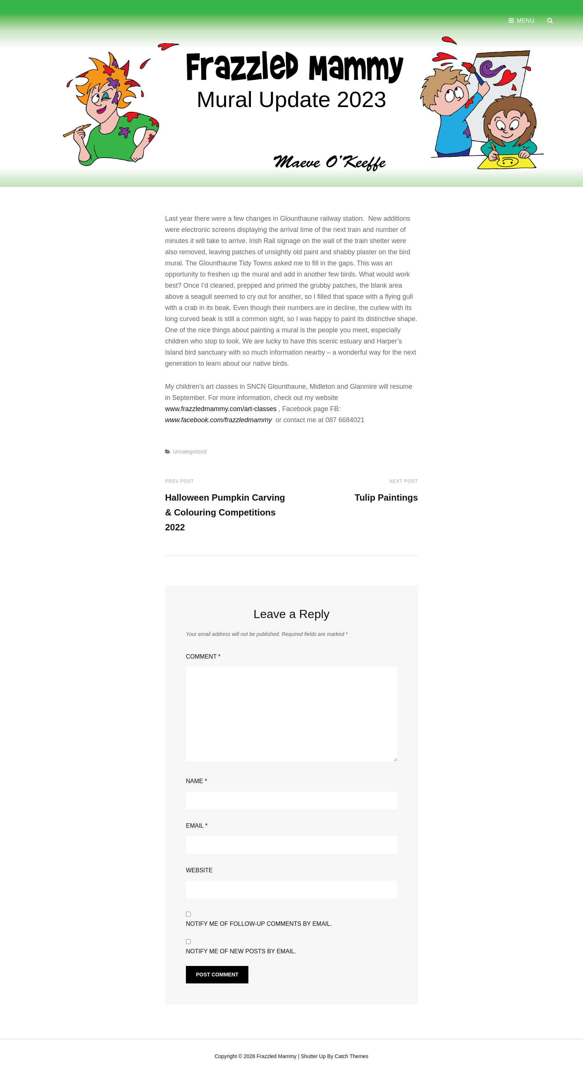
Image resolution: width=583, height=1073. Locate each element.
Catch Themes (351, 1056)
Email (196, 825)
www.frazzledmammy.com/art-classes (221, 408)
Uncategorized (189, 451)
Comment (203, 656)
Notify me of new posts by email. (241, 950)
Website (199, 869)
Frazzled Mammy (276, 1056)
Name (196, 780)
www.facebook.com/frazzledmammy (218, 419)
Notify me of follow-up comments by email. (259, 923)
